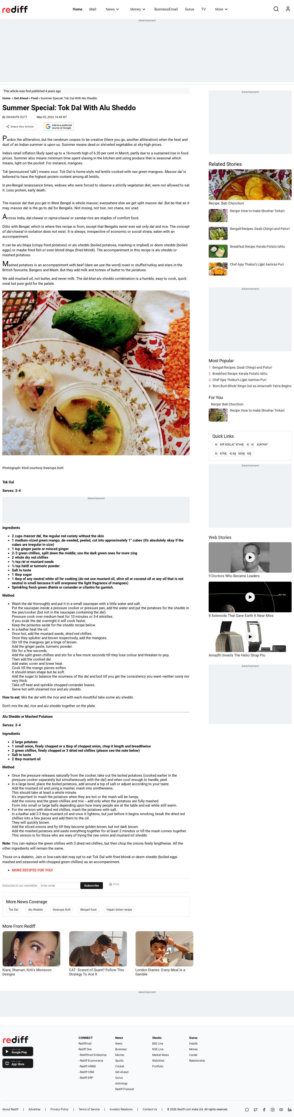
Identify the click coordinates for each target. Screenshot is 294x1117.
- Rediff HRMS (87, 1066)
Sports (119, 1060)
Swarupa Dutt (61, 909)
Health (193, 1043)
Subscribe (91, 885)
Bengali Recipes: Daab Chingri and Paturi (242, 367)
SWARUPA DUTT (16, 117)
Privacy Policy (60, 1109)
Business (121, 1049)
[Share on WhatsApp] (247, 1110)
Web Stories (220, 537)
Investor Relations (121, 1109)
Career (193, 1055)
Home (77, 9)
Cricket (119, 1066)
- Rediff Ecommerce (90, 1060)
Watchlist (158, 1060)
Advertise (34, 1109)
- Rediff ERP (85, 1077)
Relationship (197, 1060)
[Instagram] (273, 1110)
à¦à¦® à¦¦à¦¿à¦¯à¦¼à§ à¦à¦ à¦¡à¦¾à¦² (241, 444)
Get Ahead (21, 98)
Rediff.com (184, 1109)
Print (114, 884)
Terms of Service (89, 1109)
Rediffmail (85, 1043)
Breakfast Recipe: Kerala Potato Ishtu (239, 374)
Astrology (121, 1083)
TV (203, 9)
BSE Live (157, 1043)
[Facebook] (264, 1110)
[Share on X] (255, 1110)
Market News (160, 1055)
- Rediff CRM (86, 1072)
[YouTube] (281, 1110)
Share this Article (20, 126)
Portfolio (157, 1066)
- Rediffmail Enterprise (92, 1055)
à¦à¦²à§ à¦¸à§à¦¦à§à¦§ (233, 453)
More (221, 9)
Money (137, 9)
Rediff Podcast (124, 1089)
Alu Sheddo (35, 909)
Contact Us (150, 1109)
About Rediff (10, 1109)
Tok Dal (13, 909)
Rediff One (85, 1049)
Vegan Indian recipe (119, 909)
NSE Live (157, 1049)
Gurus (189, 9)
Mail (92, 9)
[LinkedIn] (290, 1110)
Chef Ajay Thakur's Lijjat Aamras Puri (239, 380)
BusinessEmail (166, 9)
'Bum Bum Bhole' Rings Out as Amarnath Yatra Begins (251, 386)
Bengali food (88, 909)
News (112, 9)
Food (34, 98)
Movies (119, 1055)
